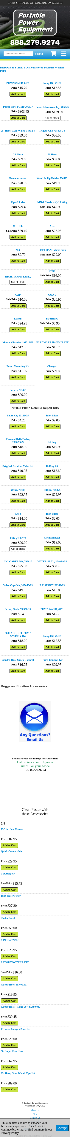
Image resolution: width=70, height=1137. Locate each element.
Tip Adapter (8, 873)
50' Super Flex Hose (12, 1051)
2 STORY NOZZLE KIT (15, 962)
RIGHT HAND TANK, (18, 276)
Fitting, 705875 (18, 490)
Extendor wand (18, 178)
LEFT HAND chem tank (52, 250)
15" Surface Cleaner (12, 829)
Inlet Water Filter (11, 895)
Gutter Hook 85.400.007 (14, 984)
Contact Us (35, 1117)
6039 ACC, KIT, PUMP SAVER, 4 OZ (18, 635)
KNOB (18, 318)
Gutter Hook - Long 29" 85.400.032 (20, 1006)
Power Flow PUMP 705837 (18, 106)
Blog (35, 1114)
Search (39, 53)
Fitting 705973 (18, 538)
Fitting (52, 442)
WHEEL (18, 226)
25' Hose (18, 154)
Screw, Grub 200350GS (18, 609)
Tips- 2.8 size (18, 202)
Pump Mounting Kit (18, 366)
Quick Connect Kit (52, 660)
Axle (52, 226)
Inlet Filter (52, 415)
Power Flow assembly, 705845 (52, 107)
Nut (18, 250)
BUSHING (52, 318)
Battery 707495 (18, 390)
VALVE (52, 294)
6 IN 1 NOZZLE (10, 940)
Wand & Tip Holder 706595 (52, 178)
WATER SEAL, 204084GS (52, 561)
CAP (18, 294)
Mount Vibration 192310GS (17, 342)
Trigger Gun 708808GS (52, 130)
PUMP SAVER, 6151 (17, 83)
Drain (52, 271)
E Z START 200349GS (52, 585)
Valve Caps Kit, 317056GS (18, 585)
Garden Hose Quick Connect (18, 660)
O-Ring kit (52, 466)
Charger (52, 366)
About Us (35, 1110)
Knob (18, 513)
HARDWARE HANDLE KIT (52, 342)
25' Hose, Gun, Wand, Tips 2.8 (18, 130)
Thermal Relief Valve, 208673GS (18, 441)
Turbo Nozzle (8, 918)
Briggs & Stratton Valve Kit (17, 466)
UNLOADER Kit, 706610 (18, 561)
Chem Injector (52, 537)
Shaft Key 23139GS (18, 415)
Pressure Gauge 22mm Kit (15, 1029)
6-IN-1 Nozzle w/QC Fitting (52, 202)
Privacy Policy (10, 1132)
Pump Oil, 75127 (52, 83)
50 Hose (52, 154)
